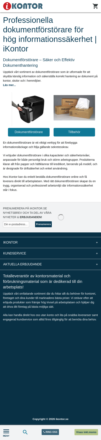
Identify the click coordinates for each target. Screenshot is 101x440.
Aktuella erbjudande (50, 264)
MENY (6, 432)
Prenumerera (43, 224)
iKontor (50, 242)
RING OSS (50, 432)
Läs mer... (9, 85)
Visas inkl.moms (86, 432)
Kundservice (50, 253)
